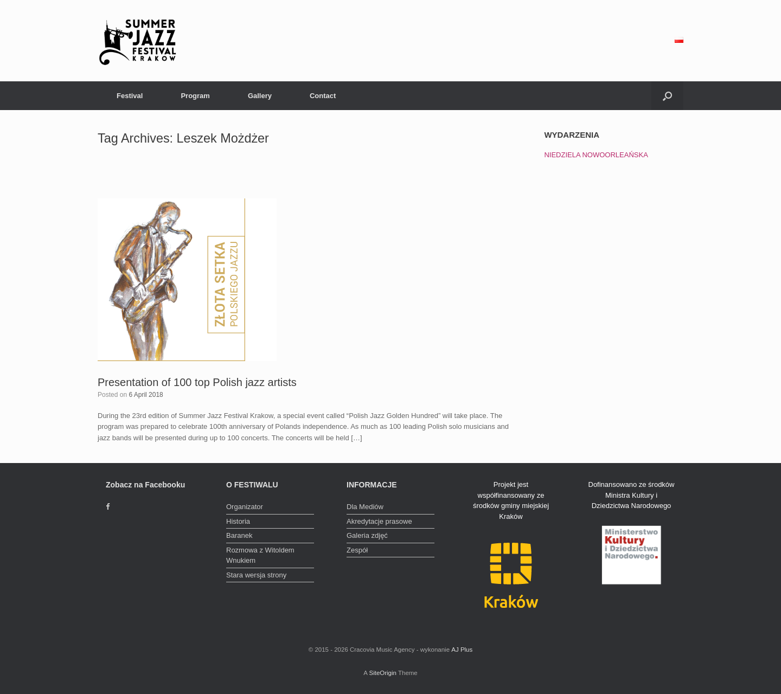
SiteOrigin (382, 673)
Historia (238, 521)
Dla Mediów (365, 507)
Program (195, 96)
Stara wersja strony (256, 575)
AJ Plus (461, 649)
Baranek (239, 535)
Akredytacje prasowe (379, 521)
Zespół (357, 550)
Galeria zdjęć (367, 535)
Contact (323, 96)
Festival (130, 96)
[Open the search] (667, 95)
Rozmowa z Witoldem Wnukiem (260, 555)
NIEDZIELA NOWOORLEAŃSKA (596, 155)
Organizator (244, 507)
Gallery (260, 96)
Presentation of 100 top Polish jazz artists (197, 382)
